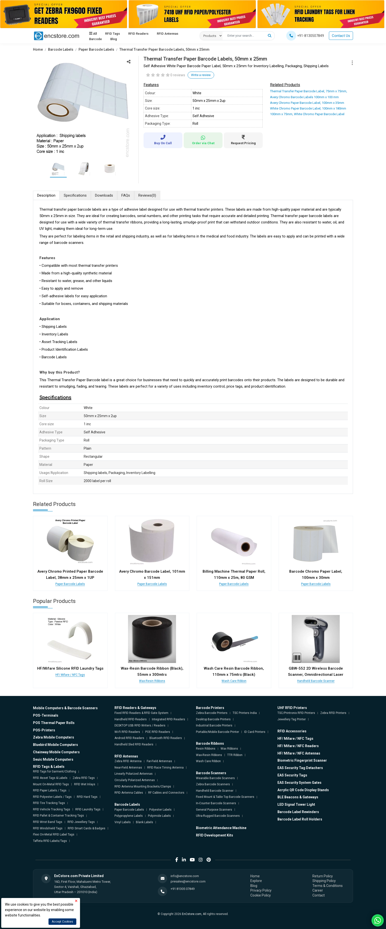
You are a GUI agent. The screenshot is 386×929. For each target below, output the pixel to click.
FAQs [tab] (125, 195)
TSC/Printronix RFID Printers (296, 713)
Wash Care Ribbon (234, 681)
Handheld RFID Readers (130, 719)
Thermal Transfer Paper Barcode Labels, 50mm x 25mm (164, 49)
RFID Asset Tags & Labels (50, 778)
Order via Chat (203, 140)
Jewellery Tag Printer (291, 719)
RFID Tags (112, 33)
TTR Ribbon (234, 755)
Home (38, 49)
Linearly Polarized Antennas (133, 773)
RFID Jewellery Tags (81, 822)
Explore (256, 881)
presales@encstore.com (188, 881)
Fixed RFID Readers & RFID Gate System (141, 713)
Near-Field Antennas (128, 767)
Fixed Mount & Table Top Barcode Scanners (225, 797)
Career (317, 890)
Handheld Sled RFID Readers (133, 744)
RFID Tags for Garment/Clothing (54, 771)
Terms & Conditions (327, 886)
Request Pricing (243, 140)
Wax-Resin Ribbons (152, 681)
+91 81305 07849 (182, 889)
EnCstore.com (191, 914)
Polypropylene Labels (128, 816)
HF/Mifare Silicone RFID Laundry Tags (70, 668)
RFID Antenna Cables (128, 792)
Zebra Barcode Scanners (213, 784)
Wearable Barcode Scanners (215, 778)
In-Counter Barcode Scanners (216, 803)
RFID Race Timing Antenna (165, 767)
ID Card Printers (254, 732)
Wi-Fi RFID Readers (127, 732)
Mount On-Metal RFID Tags (51, 784)
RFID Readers (138, 33)
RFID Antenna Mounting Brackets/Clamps (142, 786)
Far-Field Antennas (159, 761)
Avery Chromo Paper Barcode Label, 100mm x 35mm (307, 103)
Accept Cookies (62, 921)
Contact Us (341, 35)
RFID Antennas (167, 33)
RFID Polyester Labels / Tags (52, 797)
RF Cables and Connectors (166, 792)
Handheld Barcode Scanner (316, 681)
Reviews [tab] (147, 195)
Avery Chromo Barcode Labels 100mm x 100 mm (304, 97)
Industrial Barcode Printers (214, 725)
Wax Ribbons (229, 748)
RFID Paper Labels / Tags (49, 790)
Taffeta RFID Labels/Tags (50, 841)
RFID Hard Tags (87, 797)
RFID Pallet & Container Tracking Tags (58, 815)
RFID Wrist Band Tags (47, 822)
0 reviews (177, 75)
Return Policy (322, 876)
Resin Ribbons (205, 748)
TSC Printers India (245, 713)
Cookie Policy (260, 895)
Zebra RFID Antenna (128, 761)
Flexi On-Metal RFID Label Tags (53, 834)
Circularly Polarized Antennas (134, 780)
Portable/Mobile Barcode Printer (217, 732)
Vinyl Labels (122, 822)
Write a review (201, 75)
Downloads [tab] (104, 195)
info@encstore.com (185, 876)
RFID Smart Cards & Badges (86, 828)
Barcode (95, 39)
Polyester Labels (160, 809)
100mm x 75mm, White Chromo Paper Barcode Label (307, 114)
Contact (318, 895)
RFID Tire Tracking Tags (49, 803)
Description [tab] (46, 195)
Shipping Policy (324, 881)
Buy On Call (163, 140)
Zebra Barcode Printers (211, 713)
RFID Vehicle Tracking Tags (51, 809)
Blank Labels (144, 822)
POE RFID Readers (157, 732)
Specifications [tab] (75, 195)
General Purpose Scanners (214, 809)
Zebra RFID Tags (84, 778)
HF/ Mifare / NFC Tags (70, 675)
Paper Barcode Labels (96, 49)
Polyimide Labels (159, 816)
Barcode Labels (60, 49)
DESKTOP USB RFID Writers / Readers (139, 725)
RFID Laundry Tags (87, 809)
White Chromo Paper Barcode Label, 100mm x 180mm (308, 108)
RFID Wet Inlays (84, 784)
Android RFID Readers (129, 738)
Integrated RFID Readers (168, 719)
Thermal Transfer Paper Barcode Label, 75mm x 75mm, (308, 91)
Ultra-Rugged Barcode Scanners (218, 816)
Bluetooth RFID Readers (165, 738)
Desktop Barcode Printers (213, 719)
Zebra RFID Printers (333, 713)
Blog (113, 39)
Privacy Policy (261, 890)
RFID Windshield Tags (48, 828)
